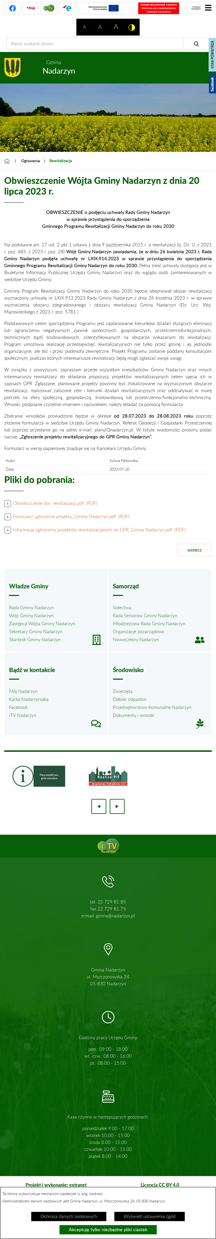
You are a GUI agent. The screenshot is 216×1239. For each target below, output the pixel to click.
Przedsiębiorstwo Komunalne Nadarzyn (152, 707)
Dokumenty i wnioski (133, 715)
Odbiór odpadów (130, 699)
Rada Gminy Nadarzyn (31, 607)
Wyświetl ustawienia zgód (150, 1216)
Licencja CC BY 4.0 (160, 1185)
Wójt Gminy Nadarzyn (31, 615)
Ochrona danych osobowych (68, 1216)
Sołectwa (122, 607)
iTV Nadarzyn (22, 715)
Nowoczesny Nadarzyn (136, 639)
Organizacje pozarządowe (138, 631)
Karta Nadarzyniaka (29, 699)
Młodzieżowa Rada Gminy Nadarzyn (149, 623)
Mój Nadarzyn (23, 691)
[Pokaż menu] (208, 7)
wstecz (194, 550)
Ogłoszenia (30, 161)
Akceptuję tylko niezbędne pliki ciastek (108, 1229)
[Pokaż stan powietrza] (212, 55)
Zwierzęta (122, 691)
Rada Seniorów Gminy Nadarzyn (145, 615)
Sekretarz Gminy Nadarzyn (35, 631)
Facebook (18, 707)
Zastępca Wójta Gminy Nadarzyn (42, 623)
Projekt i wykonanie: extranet (56, 1185)
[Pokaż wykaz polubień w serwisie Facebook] (212, 84)
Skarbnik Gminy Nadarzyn (35, 639)
